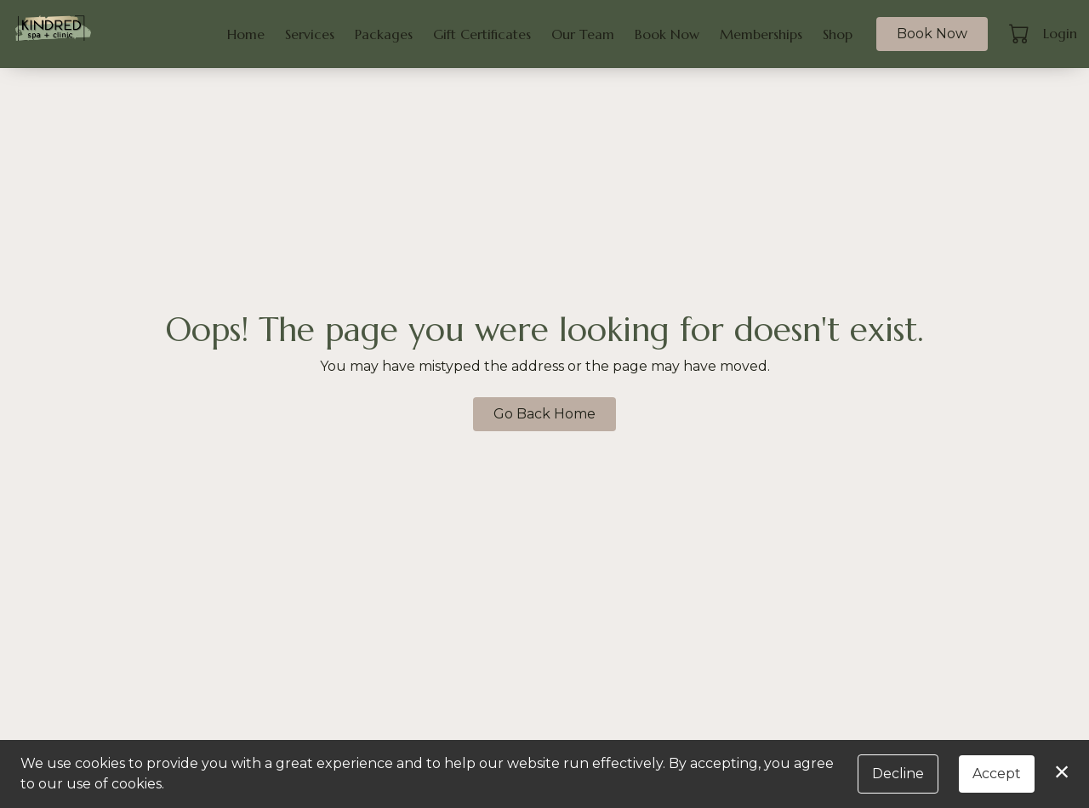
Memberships (761, 34)
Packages (384, 34)
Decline (898, 773)
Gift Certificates (482, 34)
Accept (996, 773)
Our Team (582, 34)
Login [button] (1060, 33)
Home (246, 34)
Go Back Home (544, 414)
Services (309, 34)
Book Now (667, 34)
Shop (837, 34)
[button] (1020, 33)
